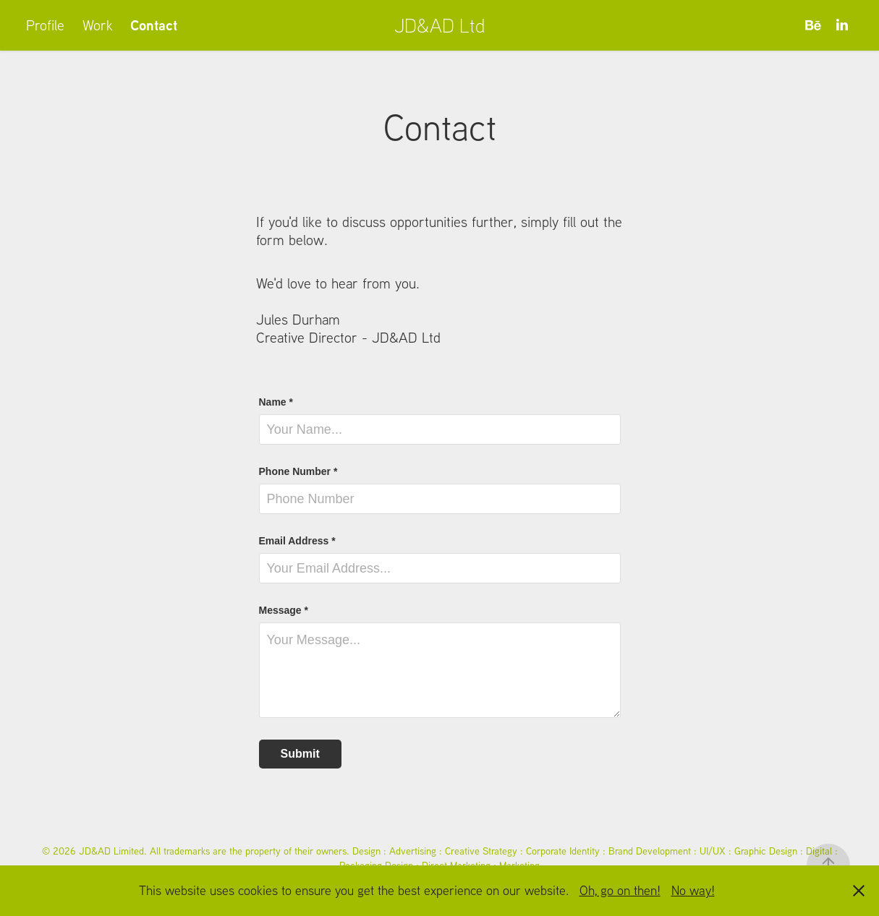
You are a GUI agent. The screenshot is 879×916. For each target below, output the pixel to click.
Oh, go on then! (620, 890)
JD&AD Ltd (439, 25)
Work (97, 25)
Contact (153, 25)
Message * (283, 610)
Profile (45, 25)
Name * (276, 402)
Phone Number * (298, 471)
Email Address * (297, 541)
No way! (693, 890)
